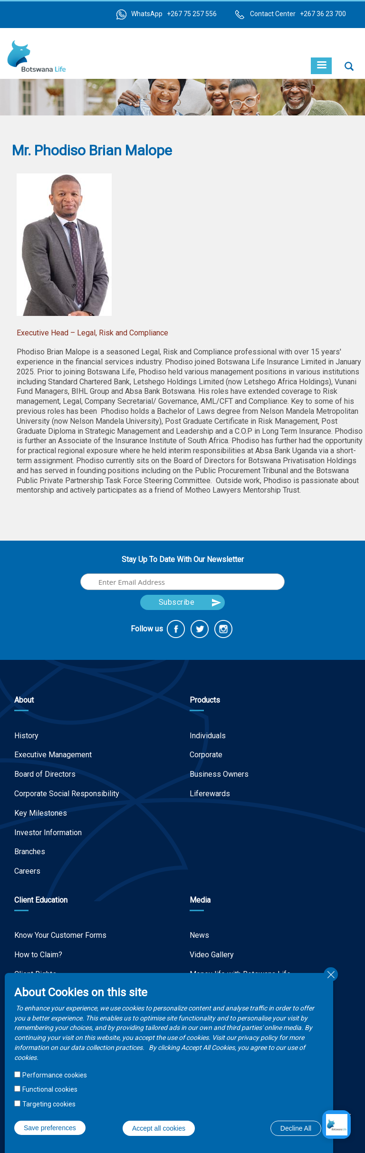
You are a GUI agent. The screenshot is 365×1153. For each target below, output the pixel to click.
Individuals (208, 735)
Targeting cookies (49, 1104)
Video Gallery (212, 954)
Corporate (206, 754)
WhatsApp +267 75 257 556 (174, 14)
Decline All (295, 1128)
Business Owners (219, 774)
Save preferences (50, 1128)
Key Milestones (40, 813)
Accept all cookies (158, 1128)
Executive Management (53, 754)
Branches (29, 851)
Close (331, 974)
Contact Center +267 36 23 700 (298, 14)
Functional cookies (49, 1089)
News (199, 935)
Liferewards (210, 793)
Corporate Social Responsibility (66, 793)
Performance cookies (54, 1075)
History (26, 735)
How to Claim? (38, 954)
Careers (27, 871)
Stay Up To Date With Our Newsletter (183, 559)
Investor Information (48, 832)
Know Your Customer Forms (60, 935)
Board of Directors (45, 774)
